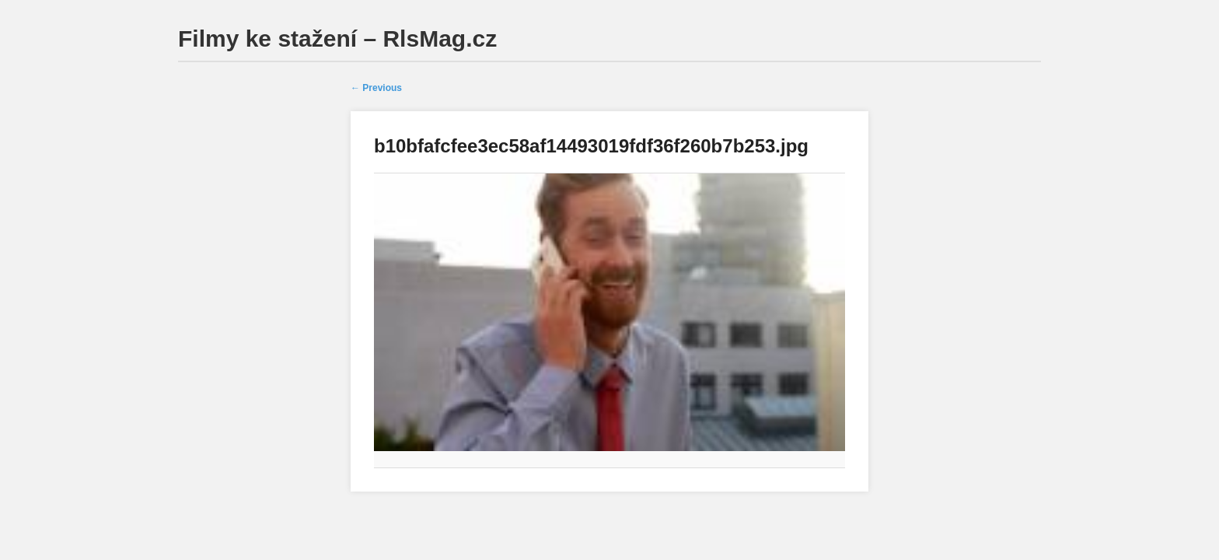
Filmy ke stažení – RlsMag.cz (337, 38)
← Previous (376, 87)
